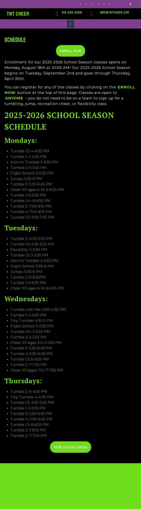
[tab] (70, 24)
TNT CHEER (18, 13)
